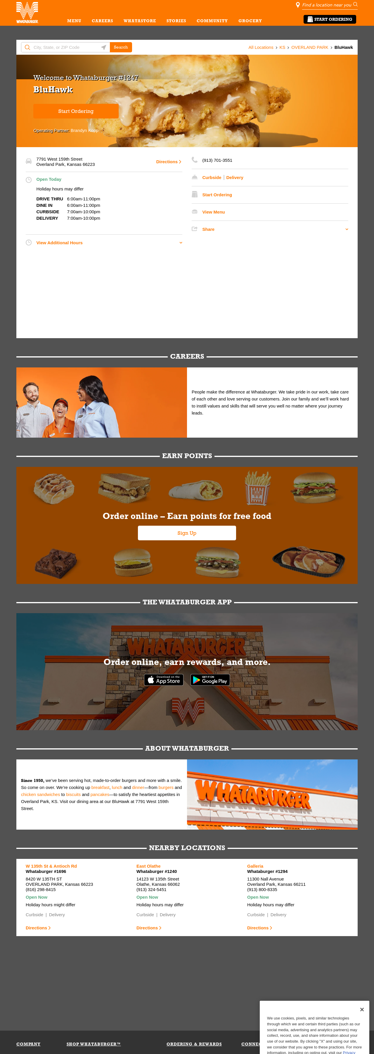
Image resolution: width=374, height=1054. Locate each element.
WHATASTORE (140, 20)
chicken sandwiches (40, 794)
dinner (138, 787)
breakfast (100, 787)
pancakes (100, 794)
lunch (117, 787)
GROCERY (250, 20)
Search (121, 47)
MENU (74, 20)
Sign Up (187, 533)
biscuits (73, 794)
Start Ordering (329, 19)
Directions (167, 161)
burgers (166, 787)
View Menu (213, 211)
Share (208, 229)
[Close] (362, 1025)
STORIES (176, 20)
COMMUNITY (212, 20)
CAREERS (102, 20)
